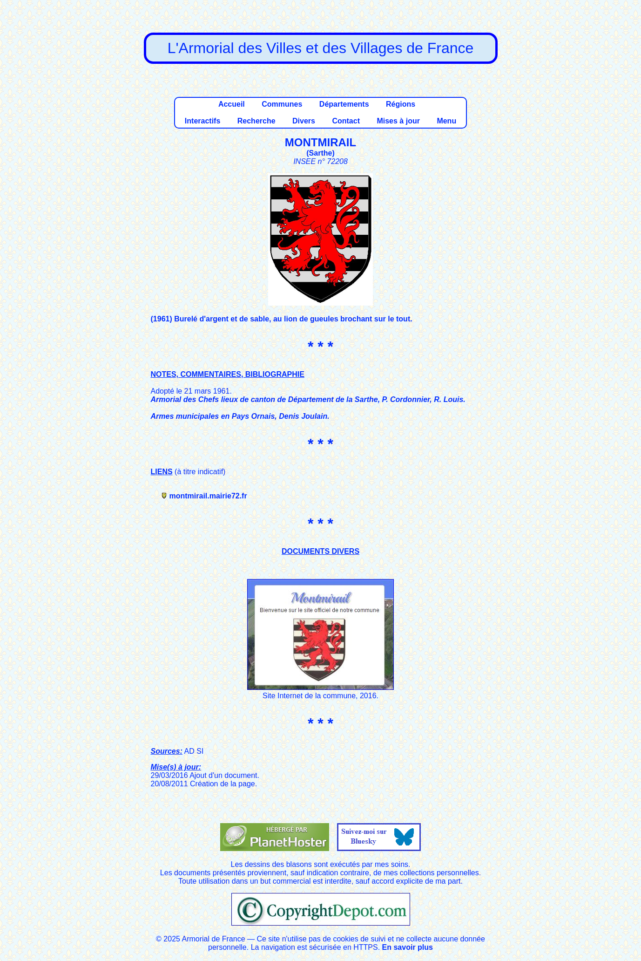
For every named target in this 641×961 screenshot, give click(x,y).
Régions (400, 104)
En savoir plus (407, 947)
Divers (303, 121)
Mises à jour (398, 121)
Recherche (256, 121)
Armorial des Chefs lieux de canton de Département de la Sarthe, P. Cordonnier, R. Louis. (308, 399)
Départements (344, 104)
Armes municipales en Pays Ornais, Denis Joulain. (240, 416)
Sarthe (320, 153)
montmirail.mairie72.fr (208, 496)
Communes (282, 104)
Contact (346, 121)
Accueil (231, 104)
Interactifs (202, 121)
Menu (446, 121)
